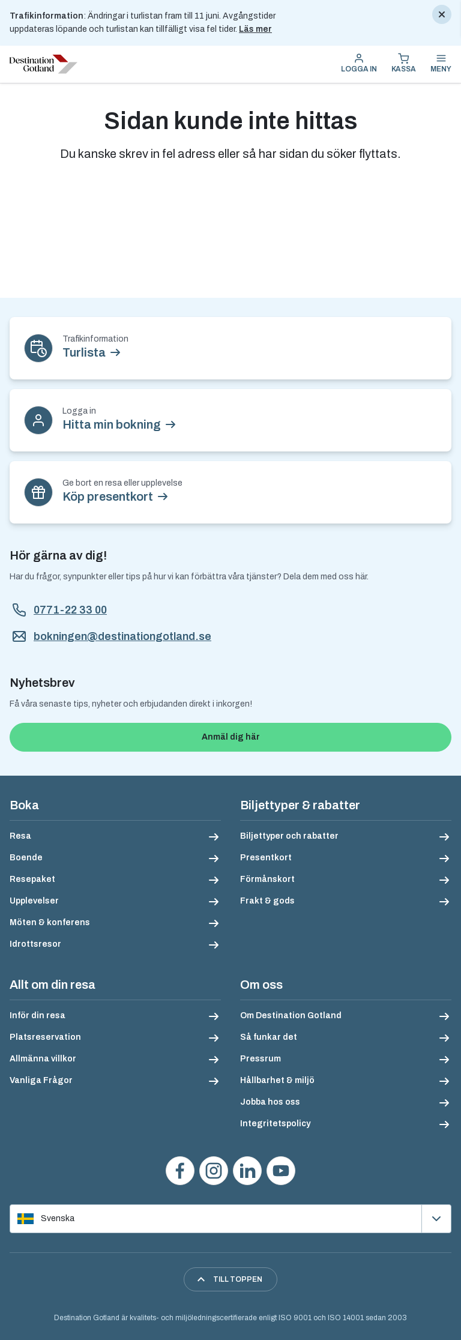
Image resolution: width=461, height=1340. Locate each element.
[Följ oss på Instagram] (213, 1170)
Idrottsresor (35, 944)
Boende (26, 857)
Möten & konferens (50, 922)
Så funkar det (268, 1037)
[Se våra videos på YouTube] (281, 1170)
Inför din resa (37, 1015)
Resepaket (32, 879)
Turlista (84, 352)
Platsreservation (45, 1037)
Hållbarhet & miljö (277, 1080)
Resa (20, 836)
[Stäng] (441, 14)
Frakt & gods (267, 900)
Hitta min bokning (111, 424)
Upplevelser (34, 900)
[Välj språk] (230, 1218)
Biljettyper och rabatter (289, 836)
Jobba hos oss (270, 1101)
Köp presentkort (107, 496)
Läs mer (255, 29)
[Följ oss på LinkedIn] (247, 1170)
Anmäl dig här (231, 736)
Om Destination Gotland (291, 1015)
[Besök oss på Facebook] (180, 1170)
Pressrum (260, 1058)
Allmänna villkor (43, 1058)
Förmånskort (267, 879)
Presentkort (266, 857)
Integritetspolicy (275, 1123)
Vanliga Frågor (41, 1080)
